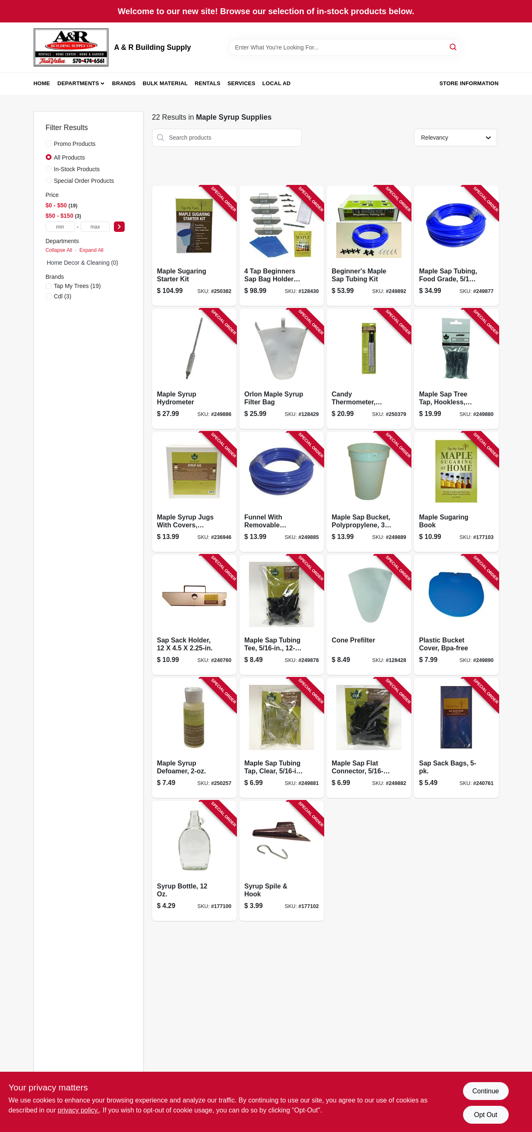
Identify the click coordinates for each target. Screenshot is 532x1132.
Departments (78, 83)
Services (241, 83)
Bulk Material (165, 83)
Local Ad (276, 83)
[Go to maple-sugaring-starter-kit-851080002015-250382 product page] (194, 246)
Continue (485, 1091)
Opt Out (485, 1114)
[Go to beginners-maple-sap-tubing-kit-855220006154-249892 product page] (369, 246)
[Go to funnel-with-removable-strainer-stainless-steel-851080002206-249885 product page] (281, 492)
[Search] (454, 47)
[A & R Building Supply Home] (71, 47)
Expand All (91, 250)
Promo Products (75, 144)
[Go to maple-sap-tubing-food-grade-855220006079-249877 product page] (456, 246)
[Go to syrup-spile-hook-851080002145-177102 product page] (281, 861)
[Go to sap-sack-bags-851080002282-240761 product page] (456, 738)
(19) (77, 286)
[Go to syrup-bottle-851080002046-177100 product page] (194, 861)
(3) (62, 296)
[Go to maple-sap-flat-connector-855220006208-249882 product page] (369, 738)
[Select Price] (119, 226)
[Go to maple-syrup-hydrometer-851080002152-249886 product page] (194, 369)
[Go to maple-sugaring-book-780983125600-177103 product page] (456, 492)
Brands (124, 83)
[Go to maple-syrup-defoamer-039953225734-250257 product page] (194, 738)
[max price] (95, 226)
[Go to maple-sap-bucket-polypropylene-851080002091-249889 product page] (369, 492)
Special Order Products (84, 181)
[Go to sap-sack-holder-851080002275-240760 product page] (194, 615)
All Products (69, 157)
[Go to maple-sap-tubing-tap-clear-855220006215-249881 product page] (281, 738)
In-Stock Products (77, 169)
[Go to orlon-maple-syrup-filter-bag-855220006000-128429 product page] (281, 369)
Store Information (468, 83)
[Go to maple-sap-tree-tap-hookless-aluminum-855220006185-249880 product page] (456, 369)
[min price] (60, 226)
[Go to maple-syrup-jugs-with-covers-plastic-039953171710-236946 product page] (194, 492)
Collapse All (59, 250)
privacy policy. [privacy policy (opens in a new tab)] (78, 1110)
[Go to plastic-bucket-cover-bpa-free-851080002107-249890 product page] (456, 615)
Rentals (208, 83)
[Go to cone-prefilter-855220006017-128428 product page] (369, 615)
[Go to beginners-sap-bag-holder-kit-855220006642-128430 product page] (281, 246)
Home (42, 83)
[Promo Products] (49, 143)
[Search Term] (345, 47)
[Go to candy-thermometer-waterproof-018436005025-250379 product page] (369, 369)
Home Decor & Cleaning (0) (82, 262)
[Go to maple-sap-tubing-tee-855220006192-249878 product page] (281, 615)
